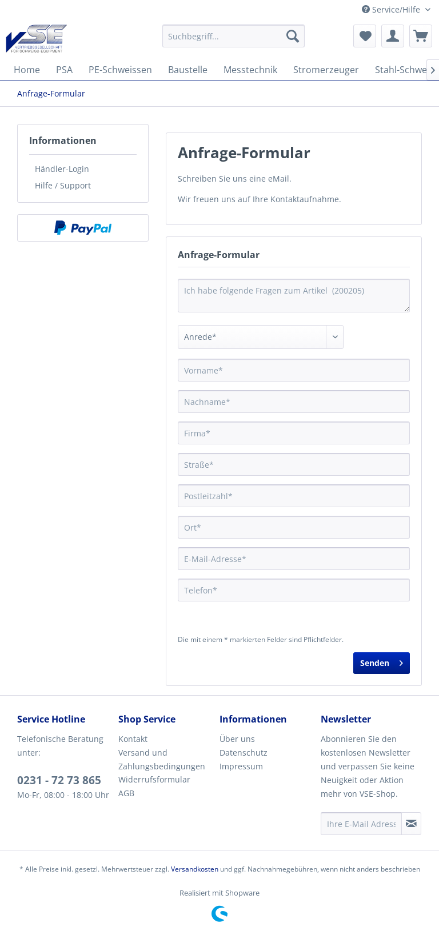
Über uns (237, 738)
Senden (381, 661)
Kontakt (132, 738)
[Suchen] (293, 36)
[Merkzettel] (364, 36)
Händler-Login (62, 168)
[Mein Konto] (392, 36)
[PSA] (64, 70)
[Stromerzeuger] (326, 70)
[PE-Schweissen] (120, 70)
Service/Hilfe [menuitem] (392, 9)
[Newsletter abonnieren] (411, 823)
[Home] (27, 70)
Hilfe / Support (63, 185)
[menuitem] (233, 36)
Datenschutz (244, 752)
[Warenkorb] (420, 36)
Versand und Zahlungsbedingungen (161, 759)
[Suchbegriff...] (233, 36)
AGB (126, 793)
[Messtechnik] (250, 70)
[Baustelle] (187, 70)
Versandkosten (194, 869)
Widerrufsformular (154, 779)
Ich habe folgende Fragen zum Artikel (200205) (294, 295)
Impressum (241, 766)
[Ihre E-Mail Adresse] (361, 823)
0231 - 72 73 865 (59, 780)
